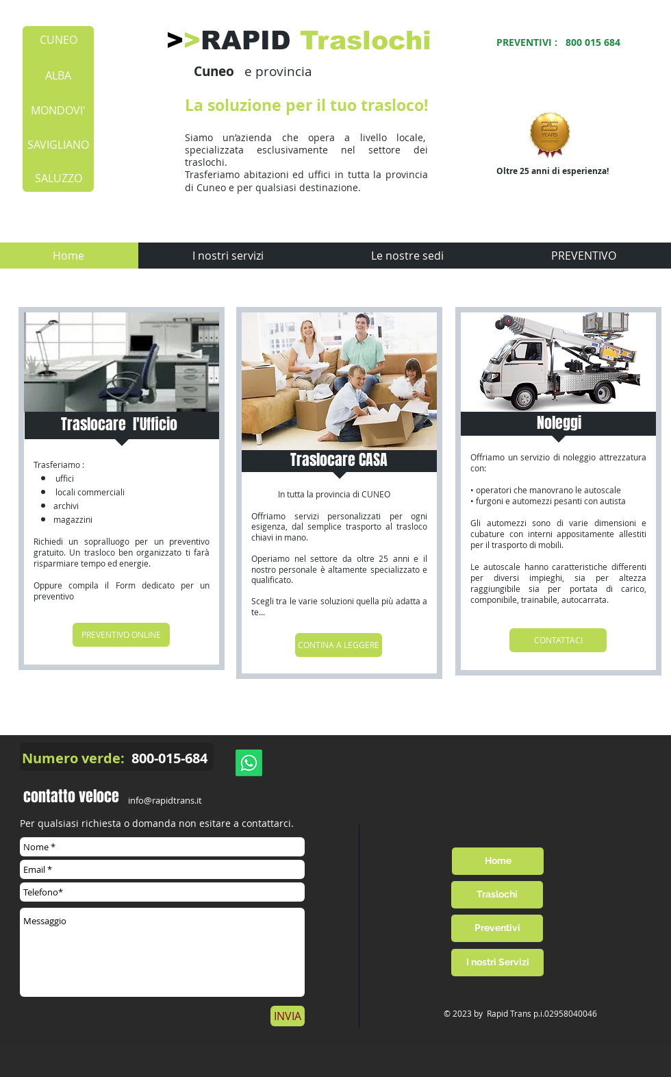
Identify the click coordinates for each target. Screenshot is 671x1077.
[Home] (498, 861)
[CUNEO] (58, 39)
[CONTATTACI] (558, 640)
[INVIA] (287, 1016)
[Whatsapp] (249, 763)
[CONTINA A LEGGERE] (338, 645)
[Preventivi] (497, 928)
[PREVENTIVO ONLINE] (121, 635)
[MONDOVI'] (58, 110)
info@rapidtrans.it (165, 800)
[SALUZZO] (58, 178)
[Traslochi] (497, 894)
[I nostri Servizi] (497, 962)
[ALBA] (58, 75)
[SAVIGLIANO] (58, 144)
